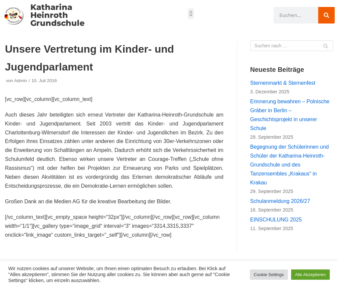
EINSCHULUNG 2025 (276, 219)
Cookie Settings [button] (269, 274)
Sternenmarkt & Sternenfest (282, 83)
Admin (20, 80)
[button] (191, 13)
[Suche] (326, 15)
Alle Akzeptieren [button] (310, 274)
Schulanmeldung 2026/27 (280, 201)
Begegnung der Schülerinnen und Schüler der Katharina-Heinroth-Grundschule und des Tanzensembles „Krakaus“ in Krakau (289, 164)
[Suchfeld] (291, 45)
